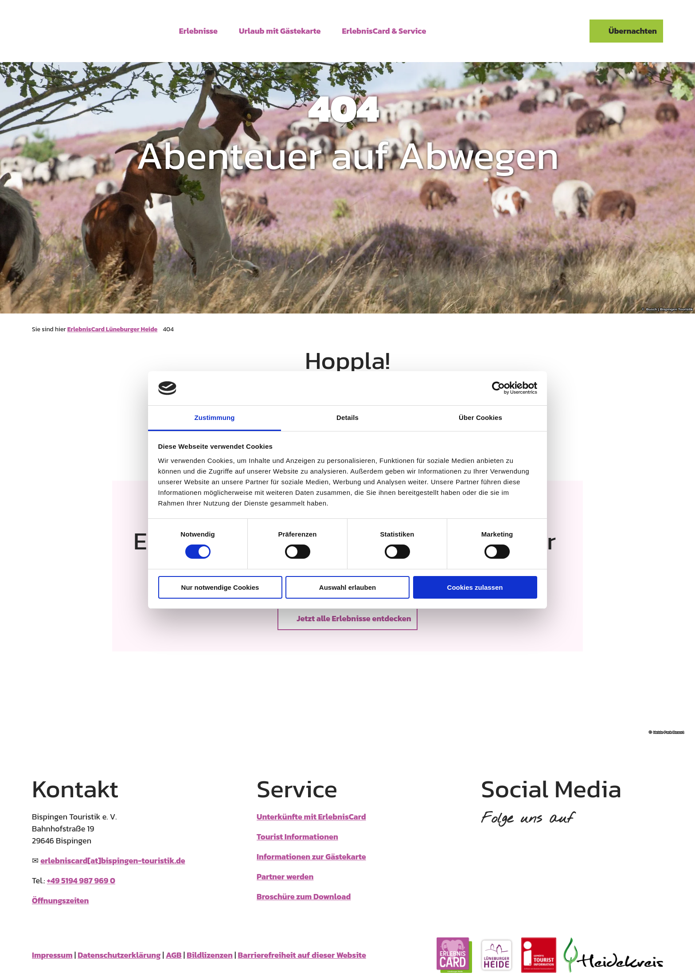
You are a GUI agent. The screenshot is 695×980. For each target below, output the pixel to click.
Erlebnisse (198, 30)
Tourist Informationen (297, 837)
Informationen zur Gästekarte (311, 856)
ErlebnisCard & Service (384, 30)
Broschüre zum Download (304, 896)
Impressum (52, 955)
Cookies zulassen (475, 587)
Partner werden (285, 876)
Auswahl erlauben (347, 587)
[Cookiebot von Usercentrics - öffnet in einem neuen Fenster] (498, 388)
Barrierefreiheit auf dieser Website (302, 955)
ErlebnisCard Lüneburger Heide (112, 329)
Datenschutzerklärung (119, 955)
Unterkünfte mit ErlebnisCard (311, 817)
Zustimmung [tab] (215, 417)
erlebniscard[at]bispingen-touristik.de (112, 860)
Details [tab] (347, 417)
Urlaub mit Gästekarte (279, 30)
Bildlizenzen (210, 955)
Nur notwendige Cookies (220, 587)
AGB (174, 955)
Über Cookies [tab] (480, 417)
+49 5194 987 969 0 (81, 880)
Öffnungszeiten (60, 900)
